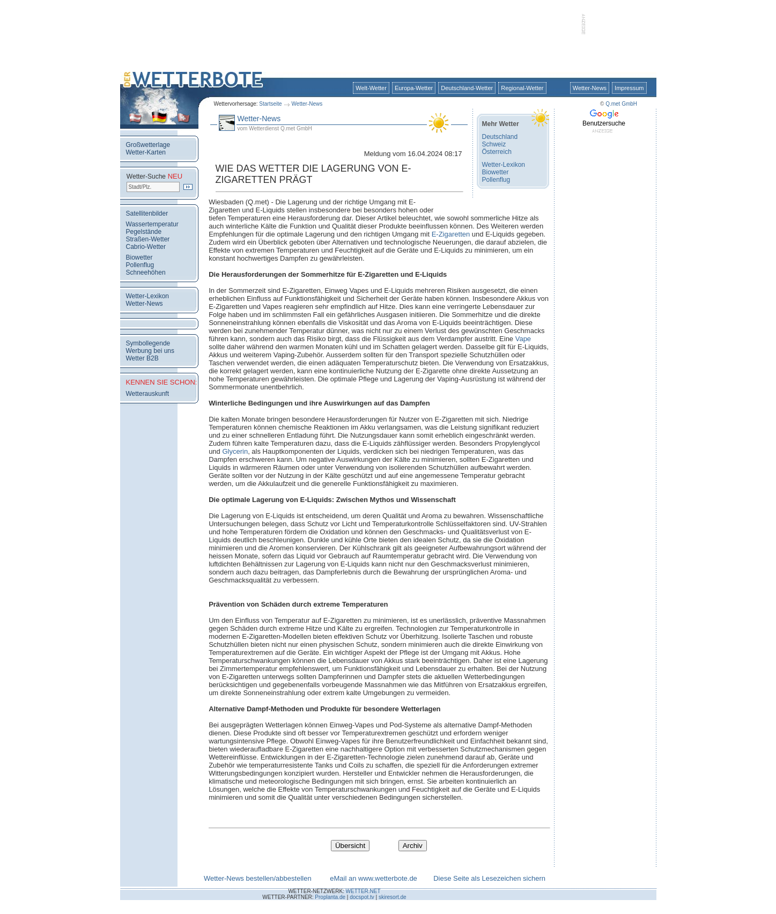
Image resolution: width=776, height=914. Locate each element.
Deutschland (500, 137)
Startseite (270, 104)
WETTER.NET (363, 891)
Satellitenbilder (147, 213)
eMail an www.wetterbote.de (373, 878)
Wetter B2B (142, 358)
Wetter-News (307, 104)
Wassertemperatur (152, 224)
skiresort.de (393, 897)
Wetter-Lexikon (147, 296)
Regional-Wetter (522, 88)
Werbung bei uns (150, 351)
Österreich (497, 152)
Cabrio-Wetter (146, 246)
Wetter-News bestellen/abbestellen (258, 878)
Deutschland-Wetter (467, 88)
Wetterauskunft (147, 393)
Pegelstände (144, 231)
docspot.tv (362, 897)
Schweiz (494, 144)
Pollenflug (140, 265)
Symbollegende (148, 343)
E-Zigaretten (451, 234)
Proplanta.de (330, 897)
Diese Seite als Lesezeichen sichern (489, 878)
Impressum (629, 88)
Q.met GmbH (621, 104)
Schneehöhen (146, 272)
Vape (523, 339)
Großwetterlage (148, 145)
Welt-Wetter (371, 88)
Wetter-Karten (146, 152)
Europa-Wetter (414, 88)
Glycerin (235, 451)
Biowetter (139, 257)
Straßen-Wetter (148, 239)
